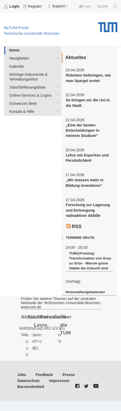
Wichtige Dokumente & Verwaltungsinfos (56, 74)
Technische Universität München (107, 25)
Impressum (59, 381)
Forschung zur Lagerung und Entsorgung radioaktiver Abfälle (88, 210)
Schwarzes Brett (56, 103)
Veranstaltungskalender (85, 292)
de (81, 6)
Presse (68, 375)
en (89, 6)
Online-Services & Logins (56, 95)
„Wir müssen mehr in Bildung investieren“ (84, 182)
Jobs (21, 375)
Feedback (44, 375)
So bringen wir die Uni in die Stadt (88, 102)
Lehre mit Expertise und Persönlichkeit (87, 158)
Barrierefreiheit (30, 387)
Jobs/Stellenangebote (56, 86)
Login (12, 6)
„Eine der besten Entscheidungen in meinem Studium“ (82, 130)
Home (14, 50)
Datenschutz (28, 381)
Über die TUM (66, 324)
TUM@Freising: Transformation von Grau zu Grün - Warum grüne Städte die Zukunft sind (90, 260)
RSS (74, 226)
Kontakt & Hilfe (56, 111)
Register (33, 6)
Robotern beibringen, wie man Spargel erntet (88, 78)
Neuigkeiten (56, 57)
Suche (107, 6)
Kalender (56, 66)
